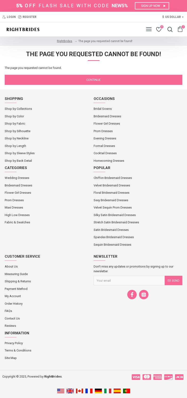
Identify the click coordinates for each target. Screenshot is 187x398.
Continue (93, 80)
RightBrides (64, 41)
